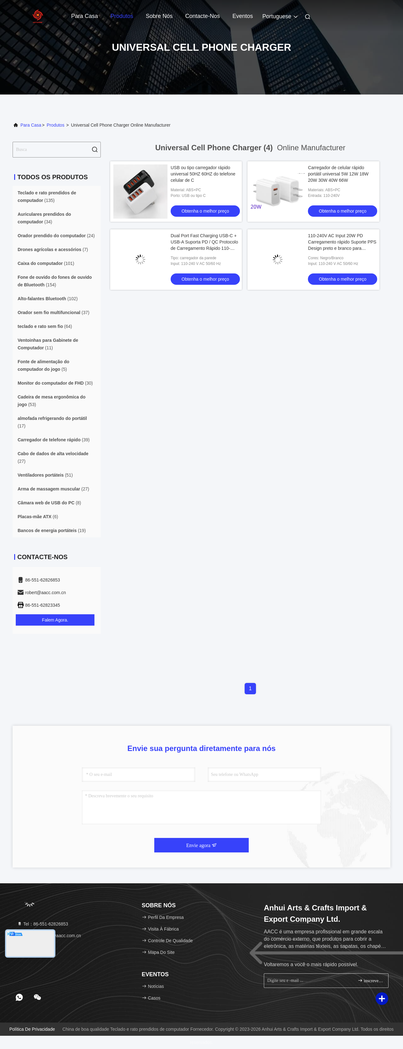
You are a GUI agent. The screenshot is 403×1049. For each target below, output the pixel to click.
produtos (55, 125)
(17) (52, 422)
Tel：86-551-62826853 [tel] (42, 923)
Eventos (242, 16)
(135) (47, 196)
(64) (45, 326)
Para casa (84, 16)
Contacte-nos (202, 16)
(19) (52, 530)
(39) (54, 439)
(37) (53, 312)
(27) (53, 457)
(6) (38, 516)
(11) (48, 344)
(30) (55, 383)
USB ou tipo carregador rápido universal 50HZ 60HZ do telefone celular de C (203, 174)
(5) (43, 365)
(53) (52, 400)
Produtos (122, 16)
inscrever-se (370, 980)
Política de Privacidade (32, 1029)
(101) (46, 263)
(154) (55, 281)
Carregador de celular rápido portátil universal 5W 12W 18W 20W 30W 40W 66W (338, 174)
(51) (45, 475)
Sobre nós (159, 16)
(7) (53, 249)
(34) (44, 218)
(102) (48, 298)
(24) (56, 235)
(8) (49, 502)
